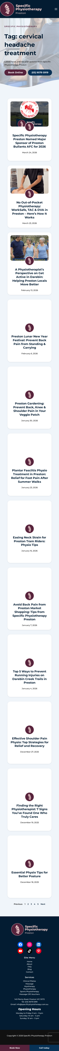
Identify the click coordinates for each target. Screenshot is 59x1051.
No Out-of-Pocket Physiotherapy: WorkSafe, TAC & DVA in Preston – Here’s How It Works (29, 210)
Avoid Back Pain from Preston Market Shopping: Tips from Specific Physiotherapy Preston (29, 612)
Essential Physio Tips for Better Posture (29, 874)
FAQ (29, 967)
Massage (29, 984)
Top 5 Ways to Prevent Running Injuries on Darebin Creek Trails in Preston (29, 677)
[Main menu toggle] (56, 9)
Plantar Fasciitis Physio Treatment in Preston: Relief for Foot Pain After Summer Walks (29, 476)
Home (29, 961)
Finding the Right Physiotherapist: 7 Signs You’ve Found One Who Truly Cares (29, 811)
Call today (44, 1048)
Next (43, 904)
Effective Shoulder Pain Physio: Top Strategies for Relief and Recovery (30, 742)
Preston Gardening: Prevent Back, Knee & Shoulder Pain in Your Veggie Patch (29, 409)
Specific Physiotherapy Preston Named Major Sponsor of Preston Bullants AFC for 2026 (29, 141)
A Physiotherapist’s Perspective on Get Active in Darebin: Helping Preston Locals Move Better (29, 277)
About (29, 964)
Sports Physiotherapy (29, 991)
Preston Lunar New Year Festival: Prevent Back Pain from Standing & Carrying (29, 342)
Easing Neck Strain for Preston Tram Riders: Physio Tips (29, 541)
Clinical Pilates (29, 981)
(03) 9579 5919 (31, 1002)
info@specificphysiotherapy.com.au (32, 1004)
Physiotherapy (29, 989)
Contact (29, 972)
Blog (30, 969)
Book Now (15, 1048)
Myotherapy (29, 986)
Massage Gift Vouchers (29, 994)
